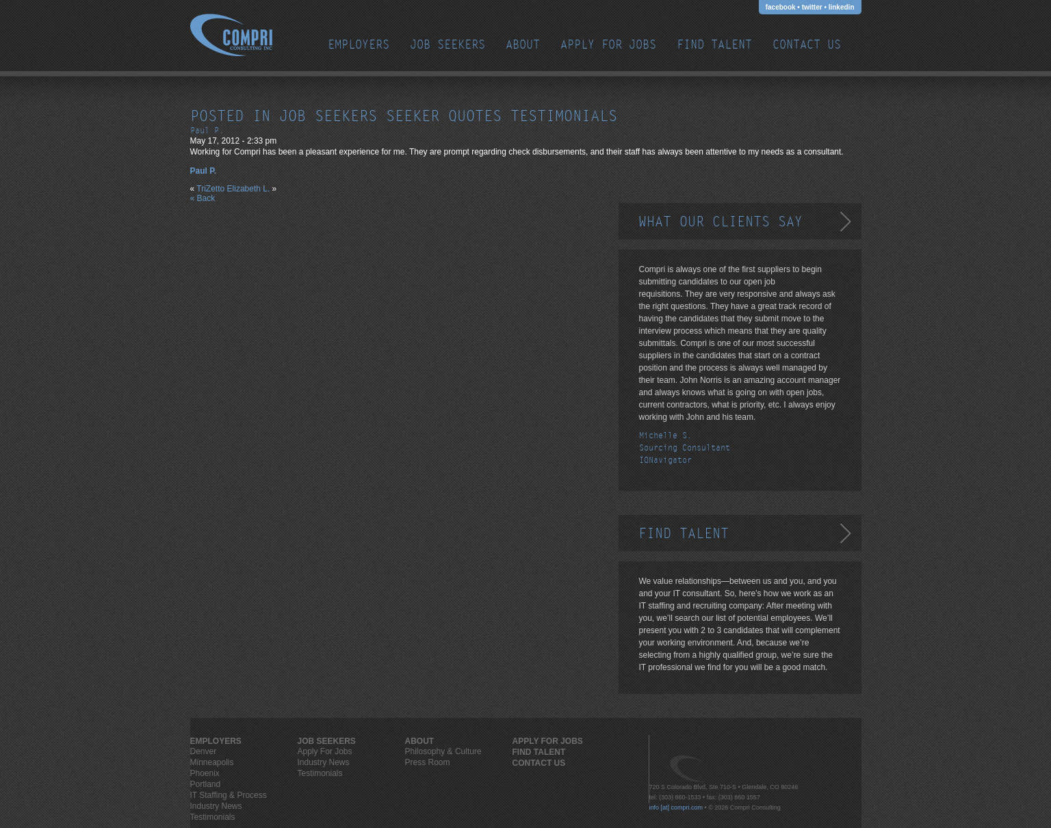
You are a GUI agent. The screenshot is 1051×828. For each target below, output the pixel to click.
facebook (781, 7)
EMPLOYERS (358, 45)
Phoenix (205, 773)
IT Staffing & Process (228, 795)
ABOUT (523, 45)
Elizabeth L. (248, 188)
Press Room (427, 762)
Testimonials (212, 817)
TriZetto (210, 188)
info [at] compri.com (676, 807)
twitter (812, 7)
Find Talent (714, 45)
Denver (203, 751)
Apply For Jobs (608, 45)
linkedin (842, 7)
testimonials (563, 116)
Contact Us (807, 45)
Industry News (216, 806)
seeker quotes (444, 116)
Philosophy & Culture (443, 751)
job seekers (328, 116)
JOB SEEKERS (447, 45)
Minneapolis (212, 762)
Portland (205, 784)
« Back (203, 198)
